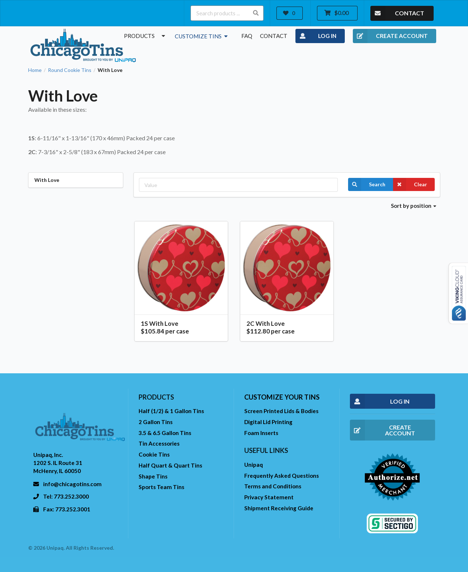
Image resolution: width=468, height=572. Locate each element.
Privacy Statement (269, 497)
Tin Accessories (159, 443)
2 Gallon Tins (156, 422)
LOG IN (316, 36)
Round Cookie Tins (69, 70)
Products (145, 36)
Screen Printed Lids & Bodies (281, 411)
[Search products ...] (227, 13)
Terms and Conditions (272, 486)
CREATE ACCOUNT (390, 36)
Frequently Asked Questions (281, 475)
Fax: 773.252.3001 (66, 509)
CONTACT (397, 13)
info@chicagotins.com (72, 484)
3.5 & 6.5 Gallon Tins (165, 433)
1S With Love (159, 323)
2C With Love (265, 323)
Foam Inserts (261, 433)
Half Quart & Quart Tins (170, 465)
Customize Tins (202, 36)
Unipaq (253, 464)
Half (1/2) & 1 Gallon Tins (171, 411)
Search (366, 184)
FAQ (246, 36)
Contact (273, 36)
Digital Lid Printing (268, 422)
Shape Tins (153, 476)
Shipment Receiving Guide (278, 508)
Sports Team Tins (161, 487)
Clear (410, 184)
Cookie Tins (154, 454)
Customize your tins (282, 397)
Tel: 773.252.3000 (66, 496)
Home (35, 70)
